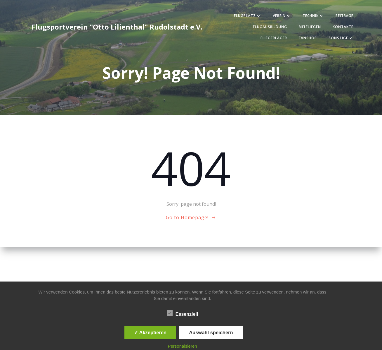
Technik (313, 15)
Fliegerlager (274, 37)
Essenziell (182, 313)
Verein (282, 15)
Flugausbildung (270, 26)
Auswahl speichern (211, 332)
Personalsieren (182, 346)
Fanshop (308, 37)
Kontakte (343, 26)
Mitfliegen (310, 26)
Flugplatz (247, 15)
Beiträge (344, 15)
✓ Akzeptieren (150, 332)
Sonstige (341, 37)
